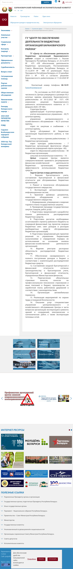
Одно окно (46, 16)
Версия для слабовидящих (4, 19)
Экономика (6, 30)
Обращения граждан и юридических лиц (24, 23)
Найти (46, 2)
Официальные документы (7, 62)
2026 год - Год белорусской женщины (6, 144)
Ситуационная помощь (7, 78)
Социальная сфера (6, 43)
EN (18, 10)
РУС (15, 10)
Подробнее (31, 559)
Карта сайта (68, 2)
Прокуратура (7, 56)
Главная (27, 28)
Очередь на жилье (21, 354)
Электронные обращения (52, 23)
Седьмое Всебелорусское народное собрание (7, 133)
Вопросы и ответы (46, 354)
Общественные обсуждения (7, 94)
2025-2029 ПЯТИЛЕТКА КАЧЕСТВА (6, 118)
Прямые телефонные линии (47, 365)
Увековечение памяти (6, 101)
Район (36, 16)
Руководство (25, 16)
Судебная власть (7, 67)
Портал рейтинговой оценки (6, 86)
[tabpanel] (36, 461)
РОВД (3, 125)
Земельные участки (5, 36)
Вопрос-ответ (6, 72)
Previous (2, 398)
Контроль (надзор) (5, 50)
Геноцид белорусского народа (6, 109)
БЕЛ (21, 10)
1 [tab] (69, 430)
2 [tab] (71, 430)
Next (70, 398)
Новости (13, 16)
